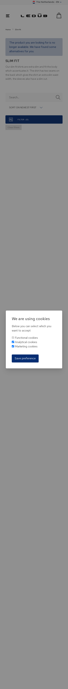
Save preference (25, 358)
